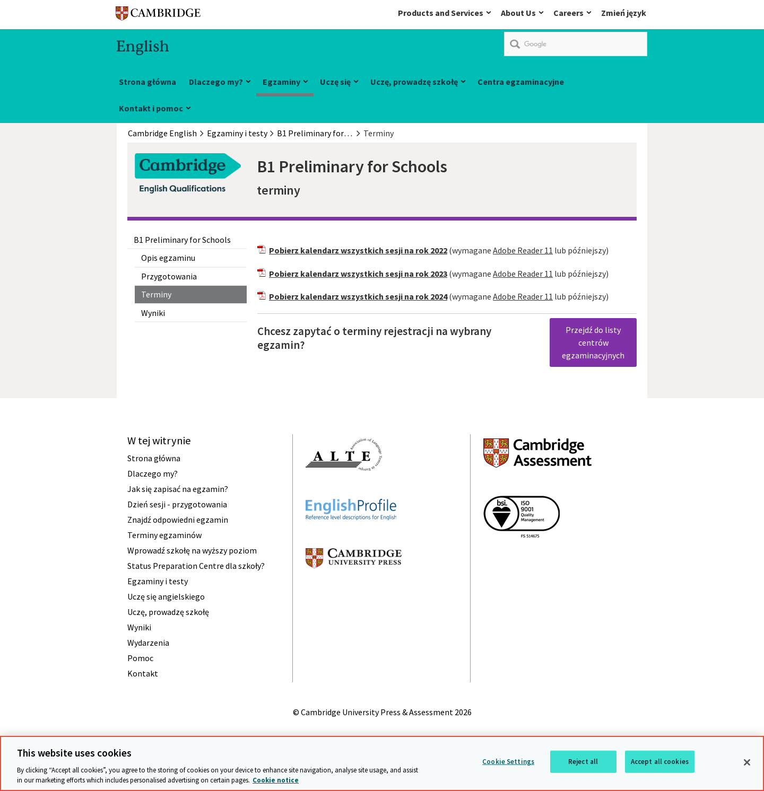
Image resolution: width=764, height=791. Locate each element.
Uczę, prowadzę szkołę (414, 81)
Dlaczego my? (216, 81)
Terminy (156, 294)
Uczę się (335, 81)
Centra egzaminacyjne (521, 81)
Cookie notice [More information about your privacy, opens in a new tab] (276, 780)
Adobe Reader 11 (523, 250)
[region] (382, 763)
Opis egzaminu (168, 257)
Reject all (583, 761)
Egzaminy (281, 81)
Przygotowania (169, 276)
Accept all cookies (660, 761)
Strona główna (147, 81)
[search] (576, 44)
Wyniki (153, 312)
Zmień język (623, 12)
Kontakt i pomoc (151, 108)
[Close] (747, 762)
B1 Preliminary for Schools (182, 239)
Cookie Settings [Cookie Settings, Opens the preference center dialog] (508, 761)
